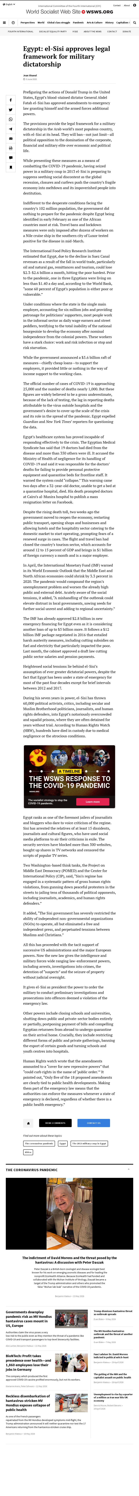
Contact (117, 5)
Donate (127, 31)
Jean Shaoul (30, 75)
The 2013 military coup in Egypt (89, 1143)
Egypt (63, 1143)
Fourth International (20, 31)
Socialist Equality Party (53, 31)
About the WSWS (93, 31)
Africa (28, 1152)
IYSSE (75, 31)
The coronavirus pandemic (39, 1143)
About (127, 5)
